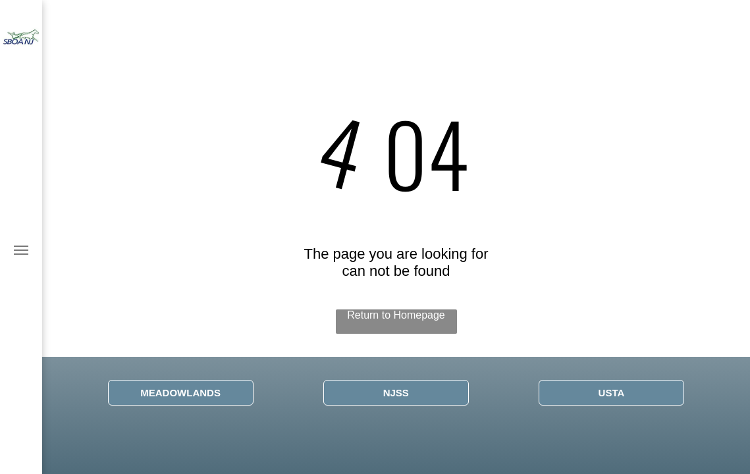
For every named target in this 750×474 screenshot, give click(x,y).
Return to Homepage (396, 315)
